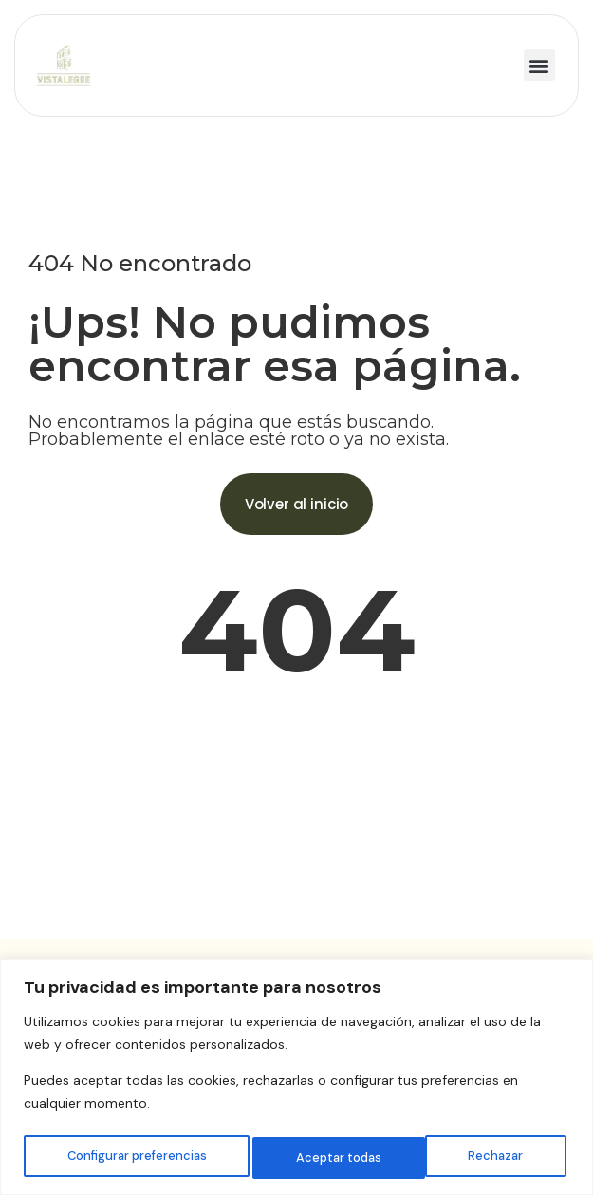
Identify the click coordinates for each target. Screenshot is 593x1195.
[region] (296, 1079)
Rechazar (323, 1158)
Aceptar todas (483, 1158)
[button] (539, 65)
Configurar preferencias (136, 1158)
